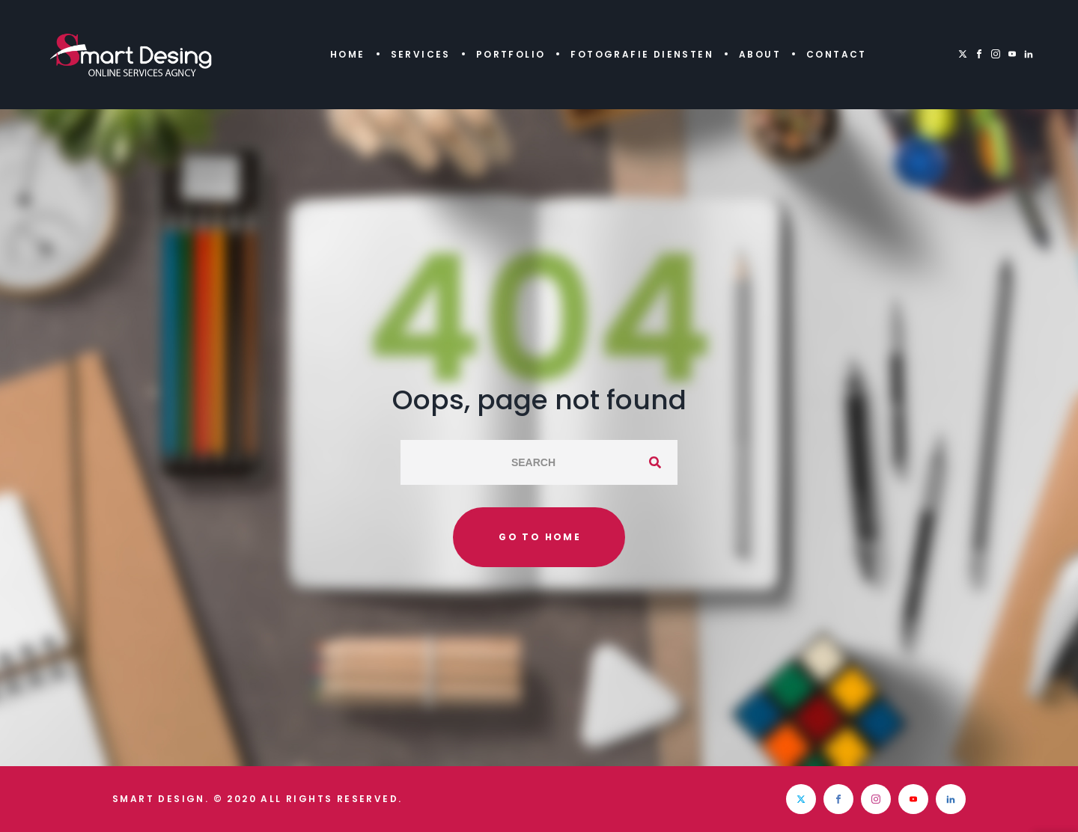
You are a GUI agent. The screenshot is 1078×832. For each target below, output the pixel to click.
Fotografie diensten (641, 54)
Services (421, 54)
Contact (836, 54)
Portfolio (511, 54)
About (760, 54)
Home (347, 54)
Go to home (540, 536)
